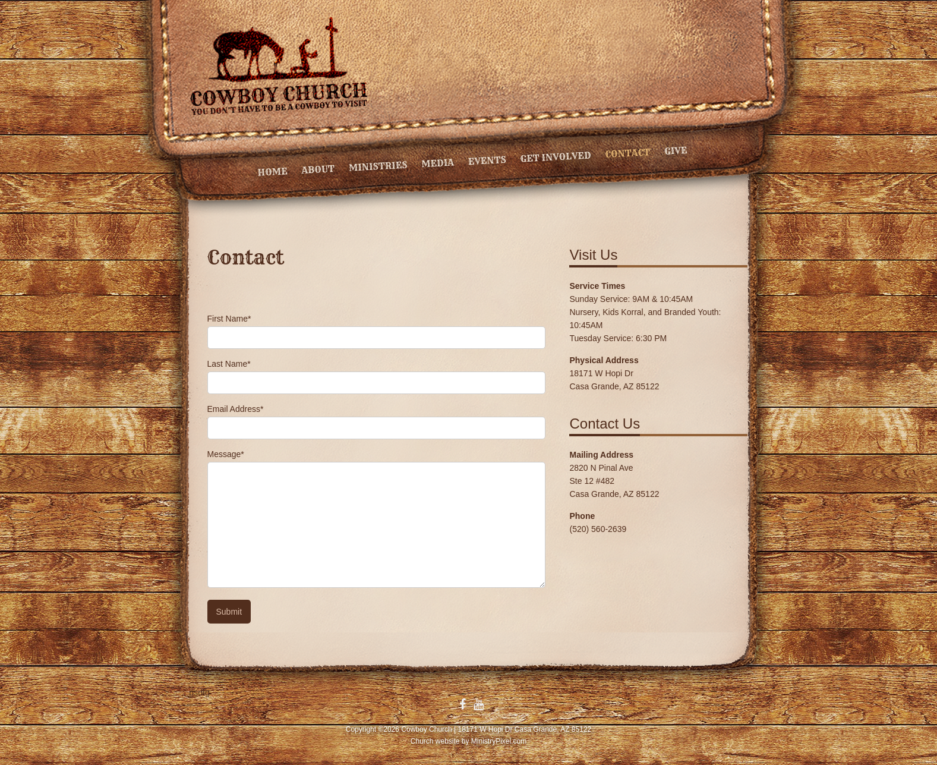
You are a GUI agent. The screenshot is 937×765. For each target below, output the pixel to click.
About (318, 169)
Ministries (377, 166)
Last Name (229, 364)
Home (272, 171)
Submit (229, 611)
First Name (229, 318)
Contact (628, 153)
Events (487, 160)
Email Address (235, 409)
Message (225, 454)
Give (675, 150)
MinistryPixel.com (498, 741)
